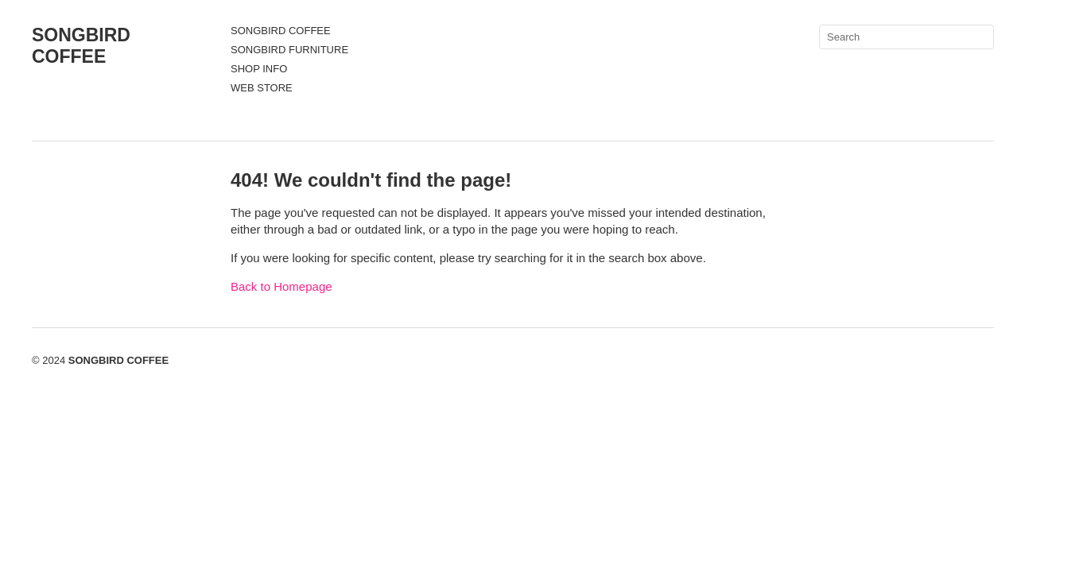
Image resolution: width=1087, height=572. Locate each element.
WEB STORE (262, 88)
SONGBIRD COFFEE (81, 46)
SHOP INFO (259, 69)
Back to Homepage (281, 286)
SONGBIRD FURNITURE (289, 50)
